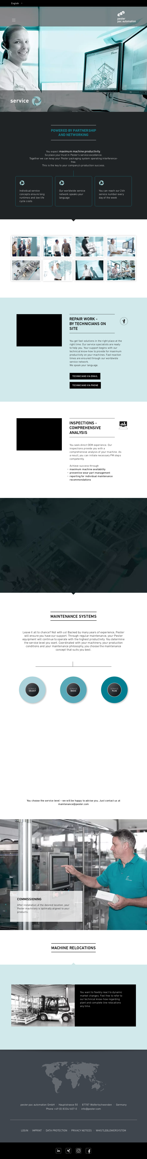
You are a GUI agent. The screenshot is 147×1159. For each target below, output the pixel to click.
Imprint (37, 1130)
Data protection (56, 1130)
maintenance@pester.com (73, 803)
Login (24, 1130)
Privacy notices (81, 1130)
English (15, 3)
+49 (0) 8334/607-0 (65, 1108)
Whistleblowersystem (111, 1130)
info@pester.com (91, 1108)
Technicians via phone (85, 385)
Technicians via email (85, 376)
